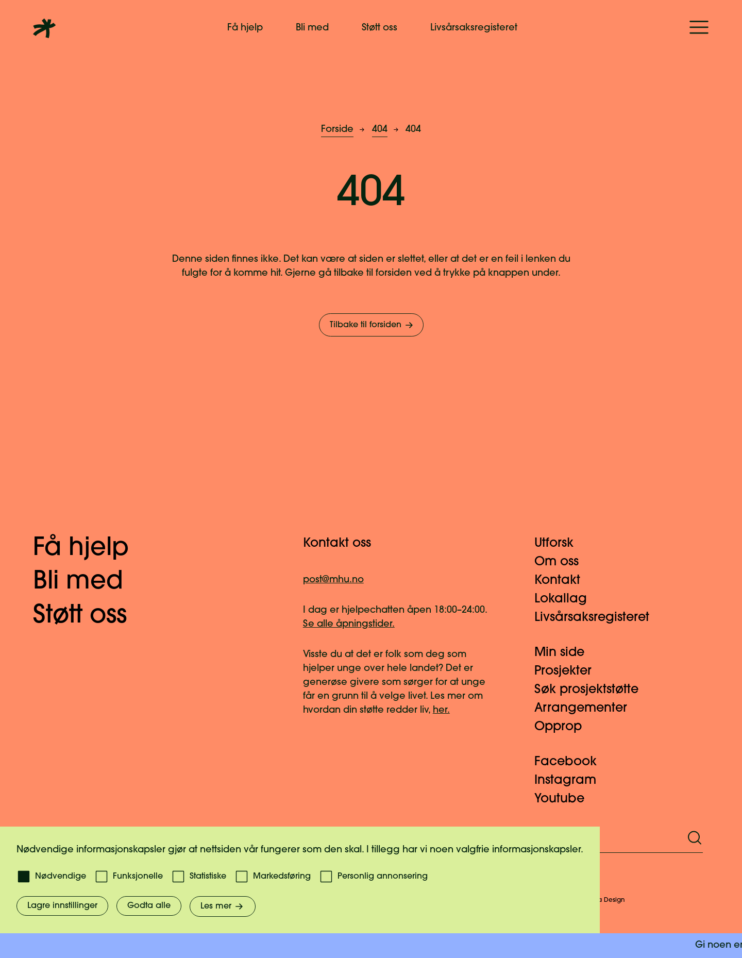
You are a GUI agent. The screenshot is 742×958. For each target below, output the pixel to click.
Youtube (565, 799)
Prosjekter (569, 671)
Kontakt (563, 581)
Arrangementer (586, 708)
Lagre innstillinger (62, 906)
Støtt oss (379, 28)
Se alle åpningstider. (349, 624)
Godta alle (149, 906)
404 (379, 130)
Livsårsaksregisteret (473, 28)
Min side (565, 653)
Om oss (562, 562)
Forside (337, 130)
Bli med (312, 28)
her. (441, 710)
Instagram (571, 781)
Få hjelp (245, 28)
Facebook (571, 762)
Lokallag (566, 599)
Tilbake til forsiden (372, 325)
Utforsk (560, 543)
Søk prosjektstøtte (592, 690)
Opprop (564, 727)
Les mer (222, 906)
